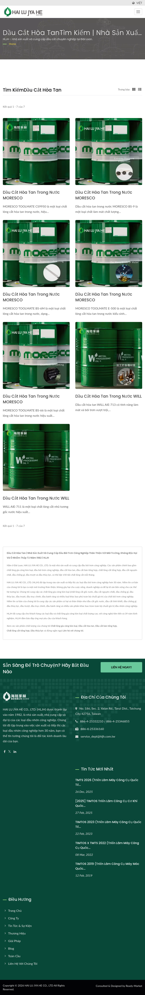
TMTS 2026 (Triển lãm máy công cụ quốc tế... (106, 782)
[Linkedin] (15, 751)
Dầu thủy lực (37, 630)
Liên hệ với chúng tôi (72, 630)
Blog (11, 948)
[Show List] (139, 89)
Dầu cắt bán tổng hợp (106, 625)
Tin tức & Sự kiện (20, 925)
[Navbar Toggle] (138, 12)
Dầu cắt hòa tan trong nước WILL (108, 396)
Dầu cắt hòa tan (86, 625)
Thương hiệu (17, 933)
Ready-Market (134, 985)
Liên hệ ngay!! (121, 668)
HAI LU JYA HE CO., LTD (39, 985)
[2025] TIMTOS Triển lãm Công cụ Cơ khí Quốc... (106, 803)
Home (12, 43)
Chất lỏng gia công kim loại (64, 625)
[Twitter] (9, 751)
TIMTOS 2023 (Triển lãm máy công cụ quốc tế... (108, 824)
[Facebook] (4, 751)
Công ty (13, 918)
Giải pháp (14, 941)
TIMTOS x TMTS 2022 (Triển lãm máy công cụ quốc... (107, 845)
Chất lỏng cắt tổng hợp (18, 630)
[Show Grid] (133, 89)
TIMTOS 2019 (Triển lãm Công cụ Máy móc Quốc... (107, 866)
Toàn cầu (14, 956)
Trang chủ (15, 910)
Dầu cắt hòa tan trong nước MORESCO (31, 195)
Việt (139, 3)
